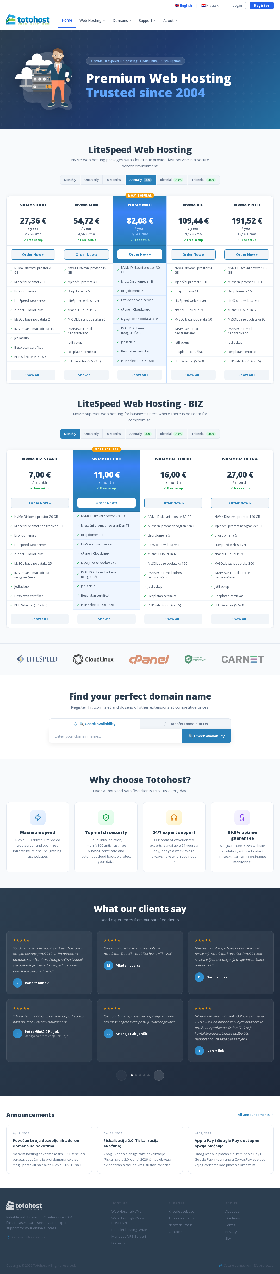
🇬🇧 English (183, 5)
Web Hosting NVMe (126, 1211)
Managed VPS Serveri (128, 1236)
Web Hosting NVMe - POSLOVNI (127, 1220)
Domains (122, 20)
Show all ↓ (33, 375)
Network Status (181, 1225)
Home (67, 20)
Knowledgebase (181, 1211)
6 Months (111, 180)
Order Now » (33, 254)
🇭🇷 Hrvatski (210, 5)
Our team (232, 1218)
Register (261, 5)
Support (147, 20)
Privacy (231, 1231)
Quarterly (86, 180)
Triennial (213, 180)
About (170, 20)
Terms (230, 1225)
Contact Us (177, 1231)
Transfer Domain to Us (185, 724)
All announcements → (256, 1114)
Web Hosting (92, 20)
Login (237, 5)
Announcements (182, 1218)
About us (232, 1211)
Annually (141, 180)
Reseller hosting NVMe (129, 1229)
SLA (228, 1238)
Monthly (60, 180)
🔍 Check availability (94, 724)
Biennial (176, 180)
